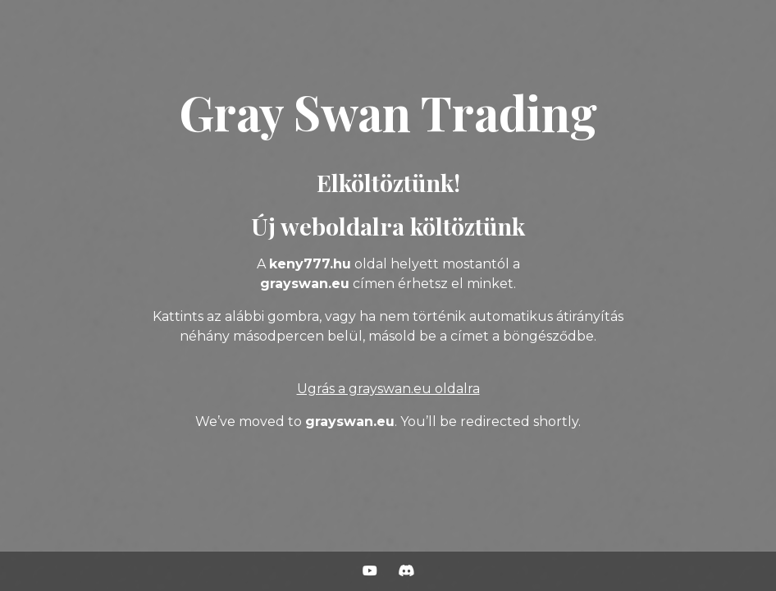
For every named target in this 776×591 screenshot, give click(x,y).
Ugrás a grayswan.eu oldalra (388, 388)
